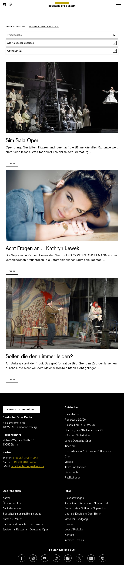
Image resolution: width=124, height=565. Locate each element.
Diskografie (71, 472)
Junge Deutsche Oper (78, 441)
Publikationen (73, 477)
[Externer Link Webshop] (10, 4)
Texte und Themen (75, 467)
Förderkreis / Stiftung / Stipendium (85, 508)
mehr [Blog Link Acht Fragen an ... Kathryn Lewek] (12, 271)
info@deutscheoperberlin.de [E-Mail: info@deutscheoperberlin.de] (27, 466)
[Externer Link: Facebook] (21, 558)
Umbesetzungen (74, 498)
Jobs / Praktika (74, 529)
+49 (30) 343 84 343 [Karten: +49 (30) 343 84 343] (24, 462)
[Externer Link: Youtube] (44, 558)
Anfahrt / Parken (12, 519)
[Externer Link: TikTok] (67, 558)
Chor (68, 456)
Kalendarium (72, 414)
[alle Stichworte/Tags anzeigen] (62, 50)
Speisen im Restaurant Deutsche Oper (25, 529)
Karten (7, 498)
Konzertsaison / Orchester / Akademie (88, 451)
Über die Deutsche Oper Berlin (83, 514)
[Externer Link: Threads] (56, 558)
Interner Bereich (74, 540)
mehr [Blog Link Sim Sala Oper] (12, 163)
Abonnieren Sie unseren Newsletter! (86, 503)
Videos (69, 462)
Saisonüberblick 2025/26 (80, 425)
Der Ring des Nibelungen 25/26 (84, 430)
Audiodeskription (12, 508)
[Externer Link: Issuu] (102, 558)
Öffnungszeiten (12, 503)
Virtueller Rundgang (76, 519)
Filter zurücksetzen (44, 26)
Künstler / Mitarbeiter (77, 435)
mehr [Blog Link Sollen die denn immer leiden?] (12, 379)
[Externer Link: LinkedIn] (91, 558)
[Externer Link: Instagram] (33, 558)
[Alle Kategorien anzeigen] (62, 42)
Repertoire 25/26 (75, 419)
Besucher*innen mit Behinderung (22, 514)
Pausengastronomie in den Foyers (23, 524)
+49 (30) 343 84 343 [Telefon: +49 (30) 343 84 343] (25, 458)
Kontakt (69, 535)
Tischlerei (70, 446)
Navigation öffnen (118, 4)
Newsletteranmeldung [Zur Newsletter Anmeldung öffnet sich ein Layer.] (21, 409)
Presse (69, 524)
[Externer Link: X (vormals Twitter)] (79, 558)
